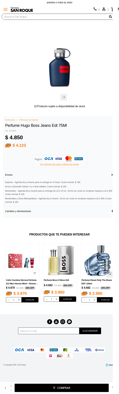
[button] (113, 16)
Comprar (63, 388)
